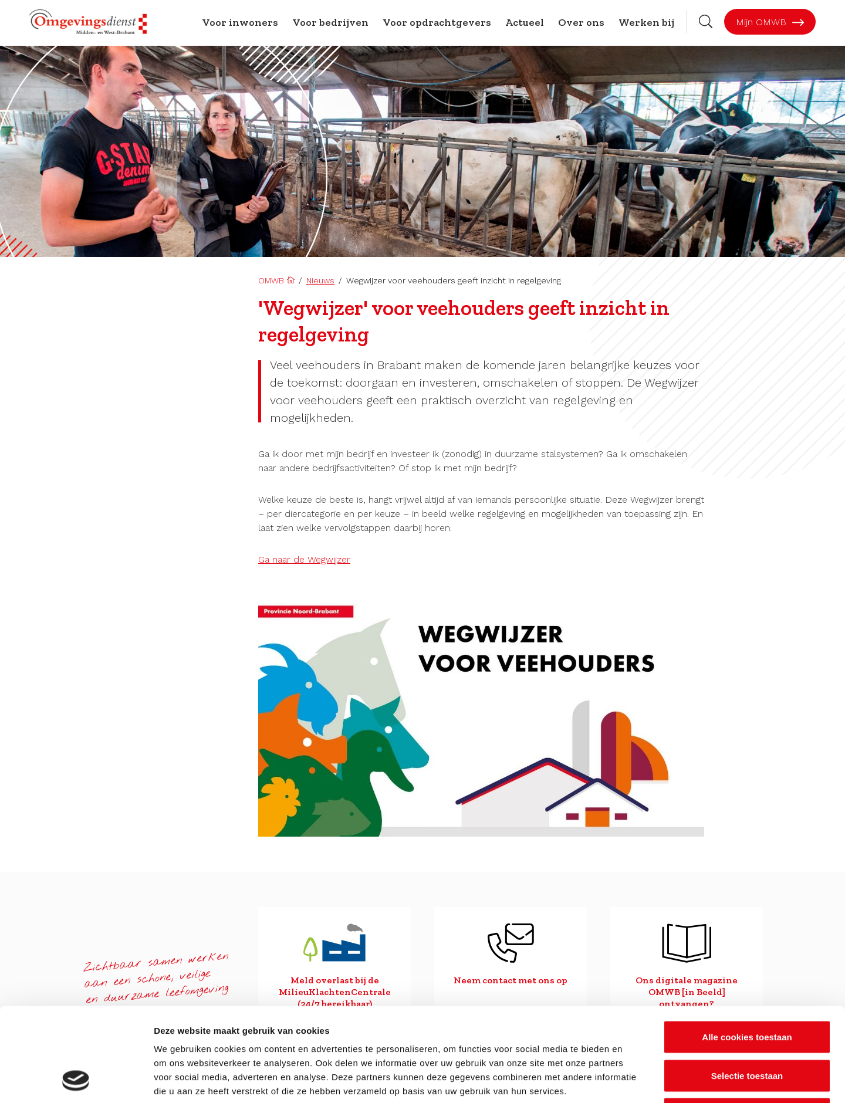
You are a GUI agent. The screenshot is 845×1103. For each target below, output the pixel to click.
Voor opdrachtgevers (437, 22)
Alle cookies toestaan (747, 949)
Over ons (581, 22)
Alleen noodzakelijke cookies (747, 1026)
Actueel (524, 22)
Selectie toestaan (747, 988)
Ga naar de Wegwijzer (304, 559)
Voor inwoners (240, 22)
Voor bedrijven (330, 22)
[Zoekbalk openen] (705, 21)
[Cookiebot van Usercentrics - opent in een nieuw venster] (76, 1080)
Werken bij (646, 22)
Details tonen (634, 1080)
